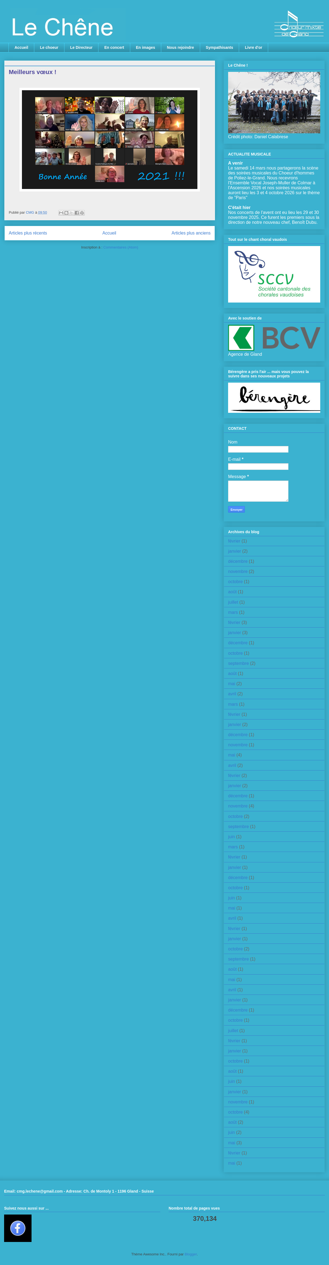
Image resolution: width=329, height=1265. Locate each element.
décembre (238, 561)
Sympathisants (219, 47)
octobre (235, 581)
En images (145, 47)
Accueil (21, 47)
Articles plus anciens (191, 233)
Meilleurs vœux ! (32, 72)
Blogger (191, 1254)
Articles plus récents (28, 233)
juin (231, 836)
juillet (233, 602)
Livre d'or (253, 47)
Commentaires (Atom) (120, 247)
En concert (114, 47)
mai (231, 683)
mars (233, 612)
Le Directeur (81, 47)
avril (232, 693)
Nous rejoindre (180, 47)
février (234, 541)
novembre (238, 571)
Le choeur (49, 47)
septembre (238, 663)
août (232, 591)
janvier (234, 551)
